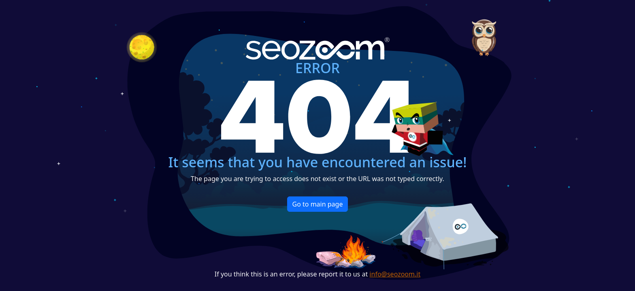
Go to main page (317, 204)
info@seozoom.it (394, 274)
